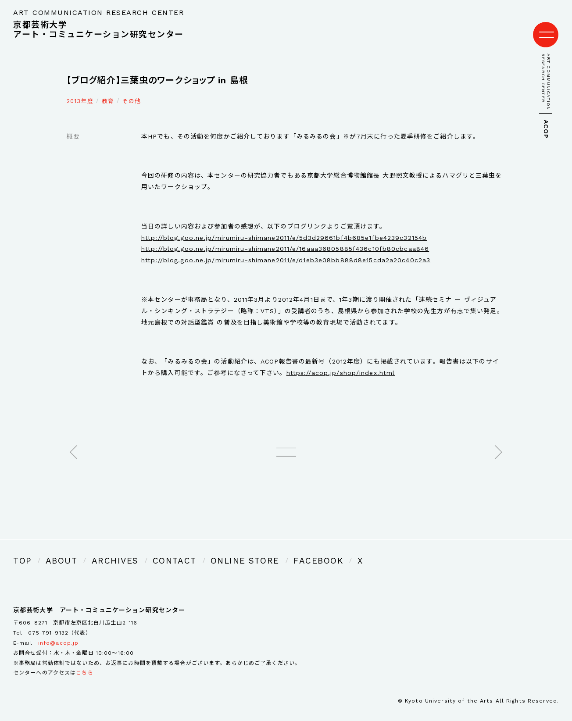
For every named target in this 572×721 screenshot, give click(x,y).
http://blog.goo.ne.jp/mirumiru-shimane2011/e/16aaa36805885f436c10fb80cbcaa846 (285, 240)
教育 (108, 92)
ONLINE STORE (199, 549)
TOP (20, 549)
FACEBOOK (257, 549)
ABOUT (53, 549)
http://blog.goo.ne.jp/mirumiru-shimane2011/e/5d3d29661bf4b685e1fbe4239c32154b (284, 228)
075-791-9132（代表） (59, 620)
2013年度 (80, 92)
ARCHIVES (96, 549)
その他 (131, 92)
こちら (84, 660)
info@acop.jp (58, 630)
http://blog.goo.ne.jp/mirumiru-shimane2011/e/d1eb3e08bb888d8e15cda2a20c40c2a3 (285, 251)
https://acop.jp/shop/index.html (340, 364)
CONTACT (143, 549)
